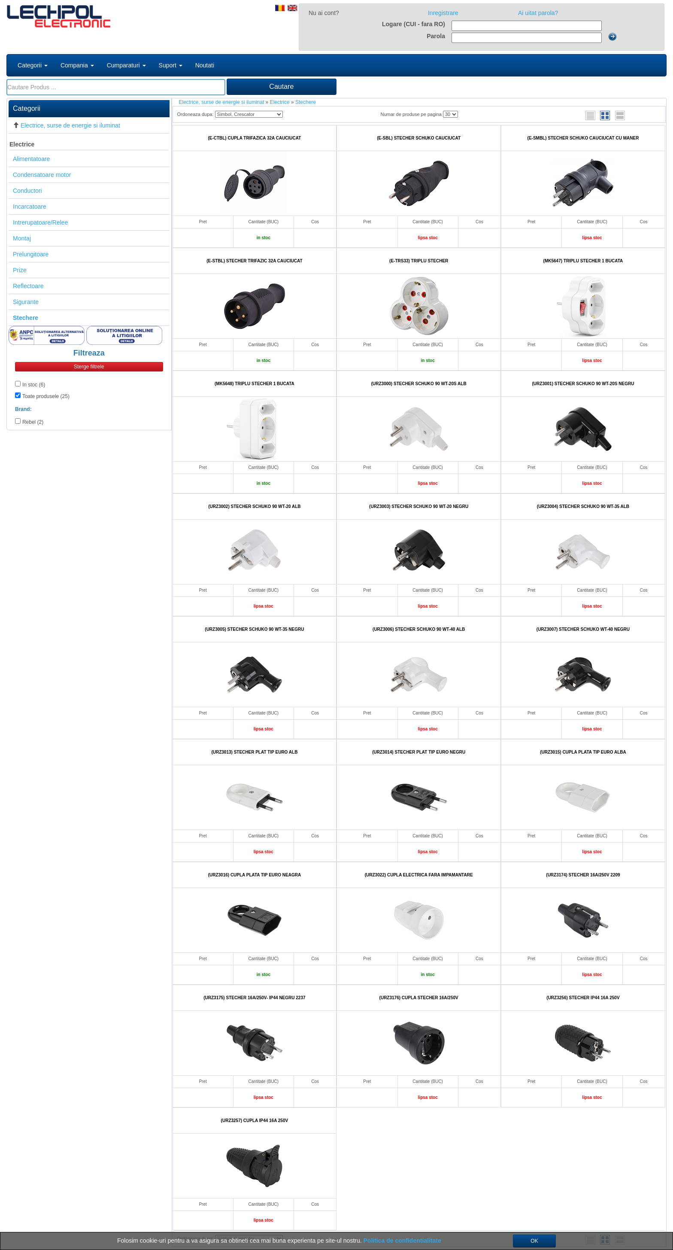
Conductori (27, 190)
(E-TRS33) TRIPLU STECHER (418, 261)
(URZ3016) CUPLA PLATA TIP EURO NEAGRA (254, 875)
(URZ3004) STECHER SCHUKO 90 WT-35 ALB (583, 506)
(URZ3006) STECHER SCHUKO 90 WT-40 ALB (419, 629)
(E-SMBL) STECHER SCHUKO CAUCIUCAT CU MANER (583, 138)
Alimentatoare (31, 158)
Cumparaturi (126, 65)
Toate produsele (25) (46, 396)
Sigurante (26, 301)
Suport (170, 65)
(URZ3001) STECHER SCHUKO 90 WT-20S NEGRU (583, 383)
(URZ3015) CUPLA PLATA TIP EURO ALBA (583, 752)
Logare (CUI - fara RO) (413, 24)
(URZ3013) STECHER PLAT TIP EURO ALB (254, 752)
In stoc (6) (33, 385)
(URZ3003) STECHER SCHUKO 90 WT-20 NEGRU (418, 506)
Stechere (305, 102)
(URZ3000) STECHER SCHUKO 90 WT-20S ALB (419, 383)
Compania (77, 65)
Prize (20, 270)
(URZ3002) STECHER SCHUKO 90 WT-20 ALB (254, 506)
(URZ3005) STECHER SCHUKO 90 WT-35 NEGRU (254, 629)
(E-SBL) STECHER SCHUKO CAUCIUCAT (419, 138)
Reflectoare (28, 286)
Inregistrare (443, 12)
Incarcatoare (29, 206)
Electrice (21, 144)
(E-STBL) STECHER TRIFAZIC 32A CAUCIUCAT (254, 261)
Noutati (204, 65)
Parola (436, 36)
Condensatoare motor (42, 174)
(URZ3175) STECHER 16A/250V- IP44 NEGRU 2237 (254, 997)
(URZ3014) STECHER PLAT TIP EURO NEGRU (418, 752)
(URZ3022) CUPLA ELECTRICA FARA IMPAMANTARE (419, 875)
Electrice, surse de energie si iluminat (70, 125)
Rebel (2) (32, 422)
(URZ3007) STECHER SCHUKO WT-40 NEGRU (583, 629)
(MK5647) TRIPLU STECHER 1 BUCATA (583, 261)
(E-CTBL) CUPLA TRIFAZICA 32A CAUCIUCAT (254, 138)
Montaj (22, 238)
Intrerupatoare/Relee (40, 222)
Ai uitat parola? (538, 12)
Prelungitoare (31, 254)
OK (534, 1241)
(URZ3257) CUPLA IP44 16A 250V (254, 1120)
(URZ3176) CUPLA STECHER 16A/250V (418, 997)
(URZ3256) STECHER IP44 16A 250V (582, 997)
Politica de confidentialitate (402, 1240)
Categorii (33, 65)
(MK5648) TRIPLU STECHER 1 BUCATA (254, 383)
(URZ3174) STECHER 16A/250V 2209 (583, 875)
